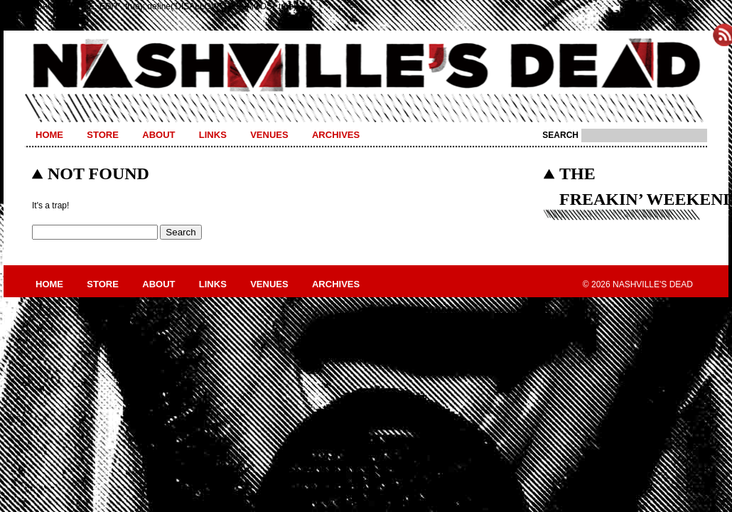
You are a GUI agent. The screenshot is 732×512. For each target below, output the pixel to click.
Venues (269, 134)
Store (103, 134)
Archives (336, 134)
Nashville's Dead (366, 66)
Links (213, 134)
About (158, 134)
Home (49, 134)
